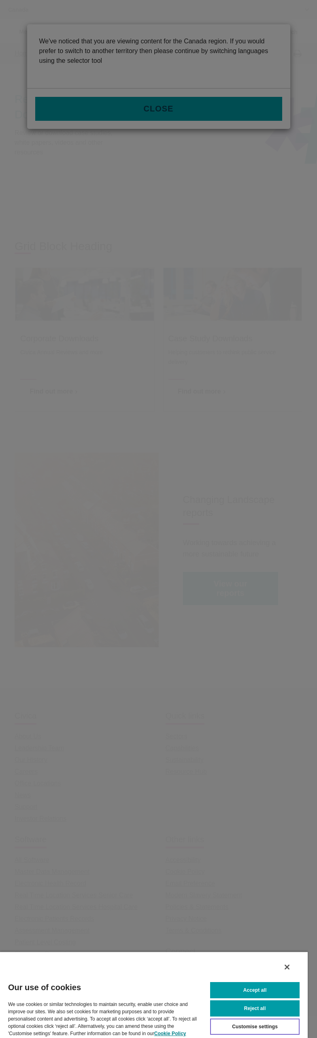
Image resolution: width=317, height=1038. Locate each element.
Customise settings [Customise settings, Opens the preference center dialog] (255, 1026)
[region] (154, 994)
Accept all (255, 989)
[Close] (287, 966)
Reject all (255, 1007)
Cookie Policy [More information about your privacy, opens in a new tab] (170, 1033)
